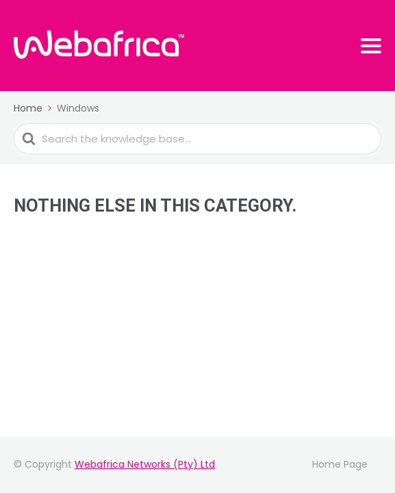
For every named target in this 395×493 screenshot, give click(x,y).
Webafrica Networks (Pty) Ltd (145, 464)
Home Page (340, 464)
